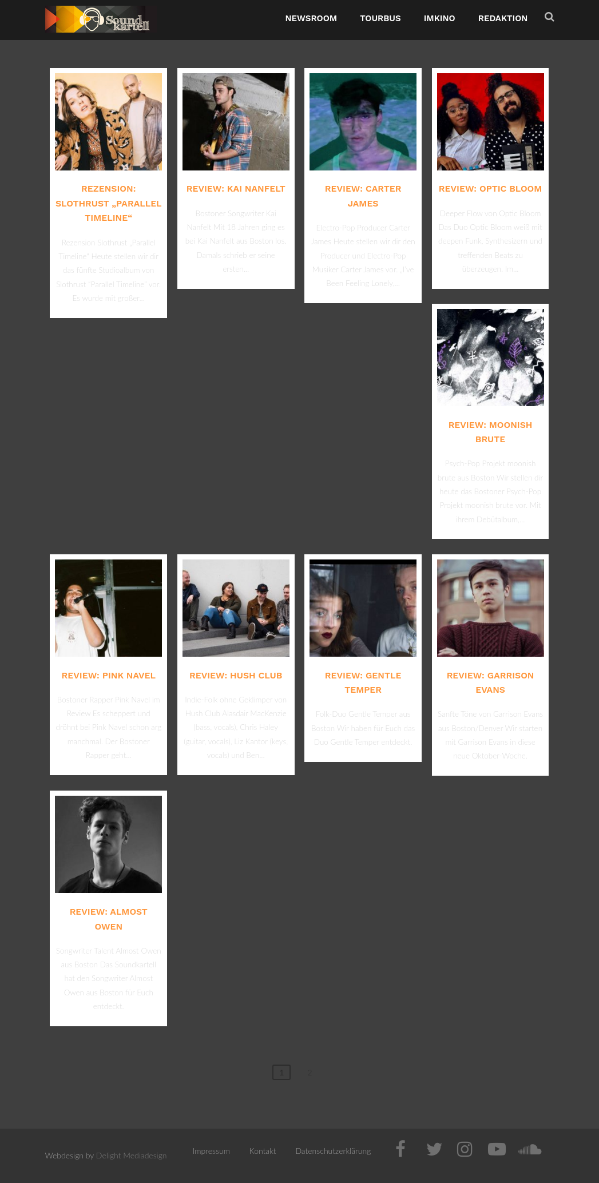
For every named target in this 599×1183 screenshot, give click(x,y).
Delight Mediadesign (131, 1155)
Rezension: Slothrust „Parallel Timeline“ (108, 203)
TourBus (380, 18)
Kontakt (262, 1151)
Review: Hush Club (235, 675)
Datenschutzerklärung (333, 1151)
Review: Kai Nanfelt (236, 188)
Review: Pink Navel (109, 675)
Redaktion (503, 18)
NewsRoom (311, 18)
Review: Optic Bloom (490, 188)
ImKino (439, 18)
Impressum (211, 1151)
